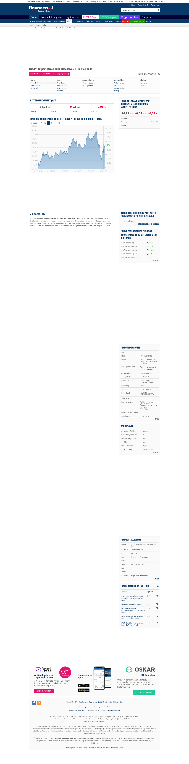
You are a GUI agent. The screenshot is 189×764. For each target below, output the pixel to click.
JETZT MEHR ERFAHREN (143, 692)
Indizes (39, 21)
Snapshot (34, 83)
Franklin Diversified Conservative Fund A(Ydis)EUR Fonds (133, 610)
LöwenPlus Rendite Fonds (131, 604)
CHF (135, 1)
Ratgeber (147, 17)
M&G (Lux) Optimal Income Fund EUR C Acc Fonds (132, 617)
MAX (58, 123)
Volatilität (117, 85)
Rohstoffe (89, 21)
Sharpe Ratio (119, 88)
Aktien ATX (70, 702)
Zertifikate (47, 21)
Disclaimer (91, 710)
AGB (97, 710)
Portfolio (143, 83)
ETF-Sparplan (109, 17)
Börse (34, 17)
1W (41, 123)
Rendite (60, 91)
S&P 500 (119, 702)
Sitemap (72, 710)
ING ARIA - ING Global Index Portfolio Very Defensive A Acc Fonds (133, 598)
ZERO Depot (92, 17)
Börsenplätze (36, 85)
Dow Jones (93, 702)
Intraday (34, 123)
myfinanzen (73, 17)
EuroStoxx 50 (83, 702)
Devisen (98, 21)
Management (87, 85)
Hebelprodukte (59, 21)
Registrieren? (143, 5)
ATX (28, 1)
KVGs (44, 25)
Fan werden (155, 5)
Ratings (116, 91)
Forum (148, 21)
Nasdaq (93, 1)
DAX (42, 1)
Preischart (61, 83)
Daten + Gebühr (88, 83)
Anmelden (131, 5)
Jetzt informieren (44, 691)
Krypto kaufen (129, 17)
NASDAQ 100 (102, 702)
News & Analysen (51, 17)
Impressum (87, 707)
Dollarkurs (92, 748)
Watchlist (143, 85)
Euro (121, 1)
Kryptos (125, 21)
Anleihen (80, 21)
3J (51, 123)
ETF (74, 21)
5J (54, 123)
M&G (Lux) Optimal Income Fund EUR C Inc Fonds (132, 624)
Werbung (96, 707)
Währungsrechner (72, 748)
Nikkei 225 (112, 702)
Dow (58, 1)
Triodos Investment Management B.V (148, 368)
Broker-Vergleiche (137, 21)
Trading (118, 21)
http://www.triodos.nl (139, 575)
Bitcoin (108, 748)
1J (48, 123)
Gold (151, 1)
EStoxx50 (75, 1)
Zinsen (105, 21)
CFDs (111, 21)
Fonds (68, 21)
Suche (32, 25)
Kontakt (79, 707)
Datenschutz (80, 710)
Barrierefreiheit (106, 707)
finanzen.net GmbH (99, 721)
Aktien (32, 21)
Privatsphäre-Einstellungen (110, 710)
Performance (119, 83)
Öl (108, 1)
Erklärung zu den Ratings (148, 224)
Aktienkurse (101, 748)
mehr (157, 260)
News (38, 25)
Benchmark (61, 88)
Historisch (34, 88)
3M (45, 123)
